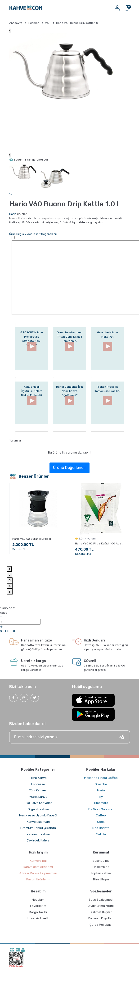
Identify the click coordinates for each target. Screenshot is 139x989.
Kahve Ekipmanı (38, 821)
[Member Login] (117, 8)
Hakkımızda (101, 867)
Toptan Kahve (101, 873)
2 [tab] (9, 574)
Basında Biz (101, 860)
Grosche (101, 784)
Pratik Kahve (38, 796)
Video (28, 234)
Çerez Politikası (101, 924)
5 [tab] (10, 591)
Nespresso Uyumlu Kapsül (38, 815)
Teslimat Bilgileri (100, 912)
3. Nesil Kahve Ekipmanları (38, 873)
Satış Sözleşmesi (101, 899)
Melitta (101, 834)
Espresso (38, 784)
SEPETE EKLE (9, 631)
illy (101, 796)
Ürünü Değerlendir (69, 467)
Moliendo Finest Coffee (101, 778)
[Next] (10, 155)
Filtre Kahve (38, 778)
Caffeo (101, 815)
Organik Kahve (38, 809)
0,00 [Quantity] (20, 622)
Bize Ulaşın (101, 879)
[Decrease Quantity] (1, 617)
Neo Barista (100, 828)
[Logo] (25, 8)
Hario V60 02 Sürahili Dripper (31, 538)
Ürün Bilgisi (17, 234)
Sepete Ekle (20, 549)
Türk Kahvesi (38, 790)
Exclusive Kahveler (38, 803)
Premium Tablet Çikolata (38, 828)
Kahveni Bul (38, 860)
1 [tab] (9, 569)
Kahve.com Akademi (38, 867)
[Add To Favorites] (10, 194)
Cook (101, 821)
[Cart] (127, 8)
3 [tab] (10, 580)
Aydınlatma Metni (101, 906)
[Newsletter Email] (69, 736)
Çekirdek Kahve (38, 840)
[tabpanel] (38, 520)
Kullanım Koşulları (100, 918)
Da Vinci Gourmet (101, 809)
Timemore (101, 803)
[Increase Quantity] (1, 626)
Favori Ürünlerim (38, 879)
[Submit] (122, 736)
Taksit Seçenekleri (44, 234)
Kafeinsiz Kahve (38, 834)
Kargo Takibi (38, 912)
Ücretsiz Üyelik (38, 918)
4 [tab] (10, 586)
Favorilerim (38, 906)
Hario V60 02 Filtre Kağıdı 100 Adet (98, 543)
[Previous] (10, 31)
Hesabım (38, 899)
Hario (12, 214)
